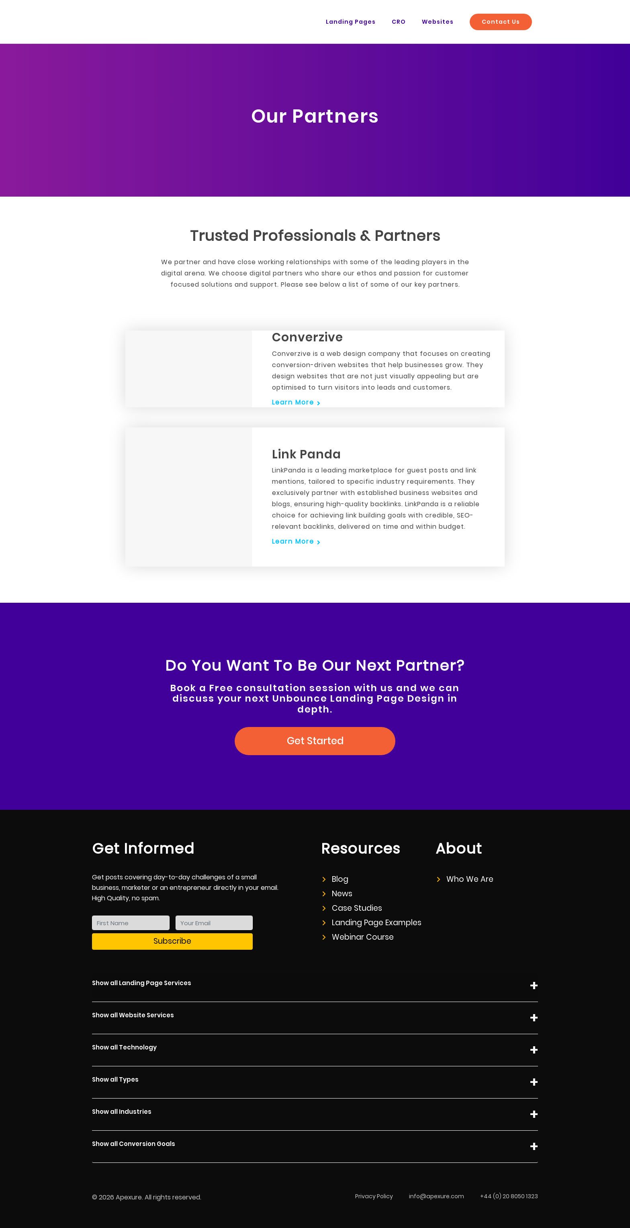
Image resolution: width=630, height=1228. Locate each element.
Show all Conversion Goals (315, 1147)
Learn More (293, 402)
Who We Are (465, 879)
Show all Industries (315, 1114)
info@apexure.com (436, 1196)
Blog (335, 879)
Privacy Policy (374, 1196)
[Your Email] (214, 923)
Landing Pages (351, 22)
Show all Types (315, 1082)
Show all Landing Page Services (315, 986)
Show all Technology (315, 1050)
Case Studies (352, 908)
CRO (399, 22)
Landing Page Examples (372, 922)
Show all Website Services (315, 1018)
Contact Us (501, 22)
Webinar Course (358, 937)
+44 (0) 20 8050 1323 (509, 1196)
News (337, 893)
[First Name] (131, 923)
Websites (438, 22)
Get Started (315, 740)
